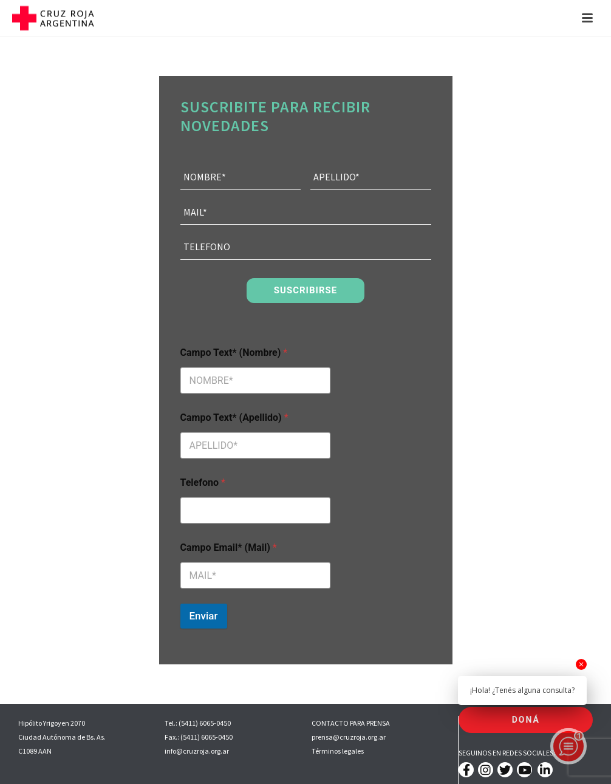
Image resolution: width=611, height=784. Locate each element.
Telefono (202, 482)
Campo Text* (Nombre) (234, 352)
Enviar (203, 616)
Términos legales (338, 750)
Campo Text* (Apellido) (234, 417)
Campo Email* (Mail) (228, 547)
